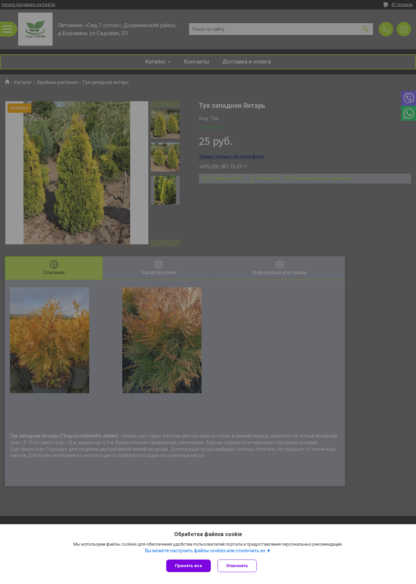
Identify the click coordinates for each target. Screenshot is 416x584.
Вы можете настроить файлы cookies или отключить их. (205, 550)
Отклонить (237, 565)
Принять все (188, 565)
